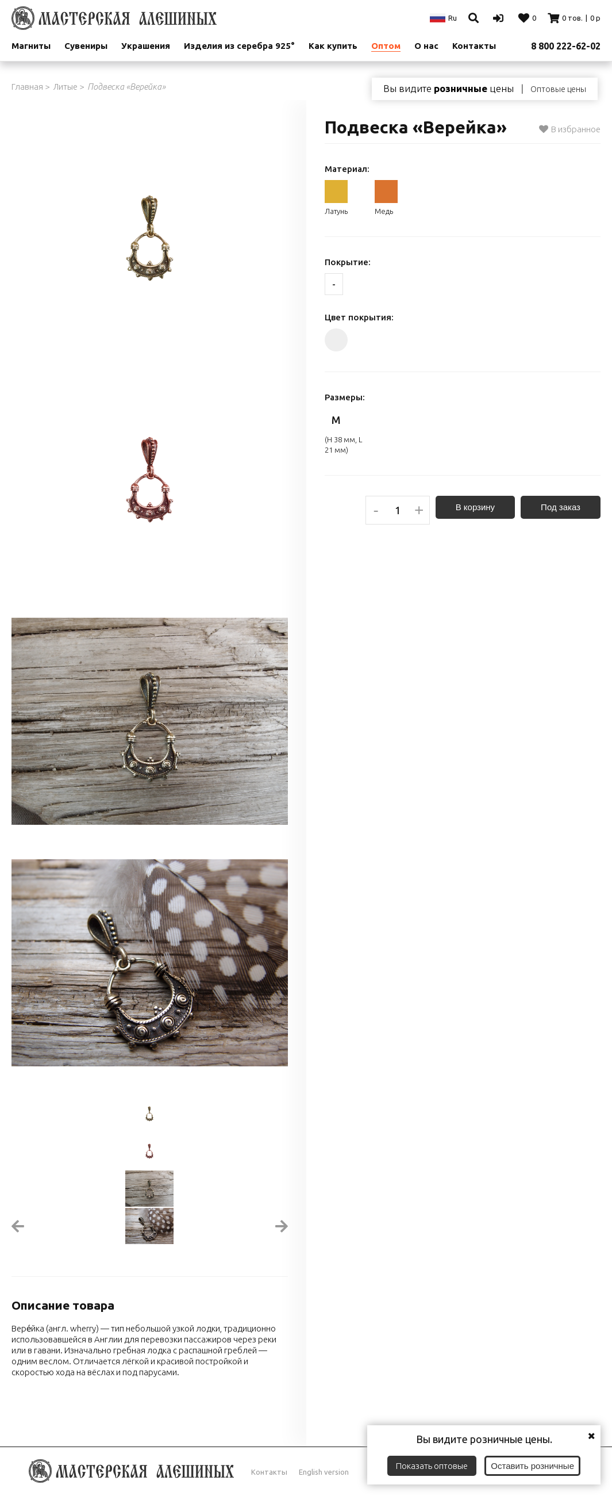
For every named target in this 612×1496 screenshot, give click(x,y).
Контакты (269, 1472)
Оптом (386, 46)
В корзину (475, 507)
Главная (27, 86)
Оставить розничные (532, 1466)
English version (324, 1472)
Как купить (333, 46)
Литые (65, 86)
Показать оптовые (432, 1466)
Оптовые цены (558, 89)
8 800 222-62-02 (566, 46)
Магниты (31, 46)
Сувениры (85, 46)
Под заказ (560, 507)
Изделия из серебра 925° (239, 46)
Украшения (145, 46)
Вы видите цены (448, 88)
